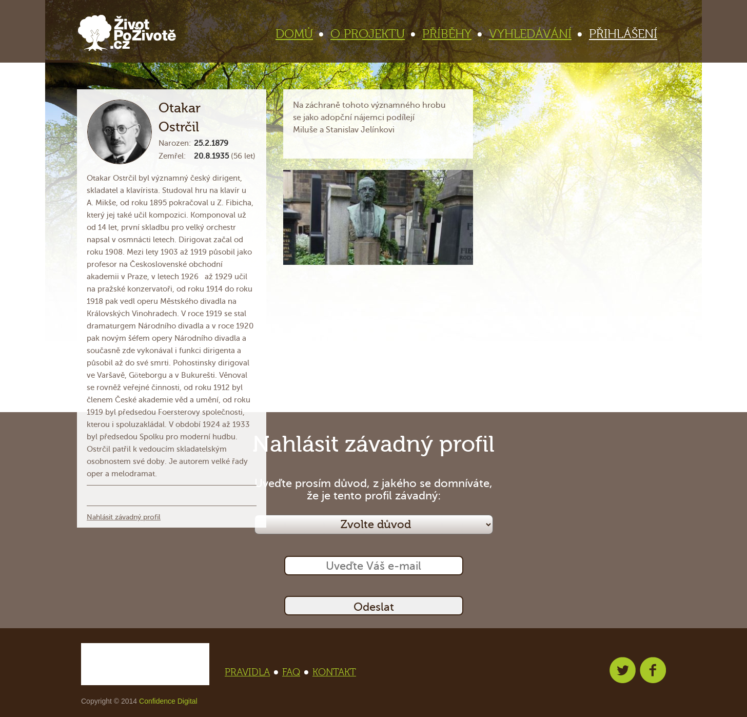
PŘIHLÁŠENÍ (623, 34)
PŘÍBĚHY (451, 34)
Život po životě (127, 33)
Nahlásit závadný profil (124, 517)
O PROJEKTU (372, 34)
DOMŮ (299, 34)
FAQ (294, 672)
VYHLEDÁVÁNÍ (534, 34)
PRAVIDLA (250, 672)
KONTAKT (334, 672)
